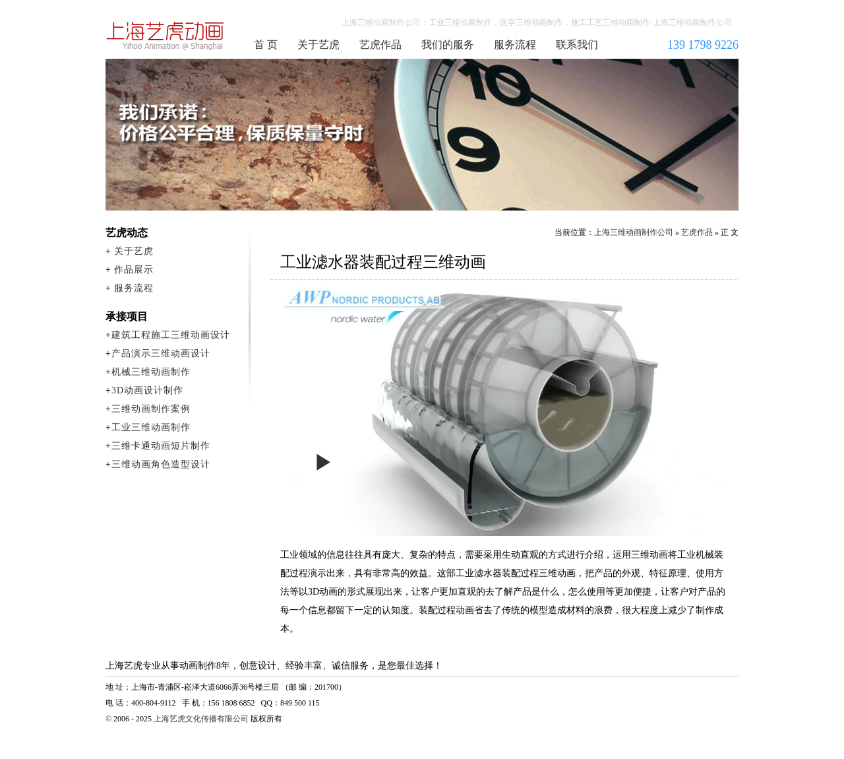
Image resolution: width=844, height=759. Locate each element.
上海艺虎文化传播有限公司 (201, 718)
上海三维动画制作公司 (166, 35)
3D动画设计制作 (147, 390)
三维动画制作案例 (151, 409)
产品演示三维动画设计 (160, 353)
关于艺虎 (318, 44)
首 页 (266, 44)
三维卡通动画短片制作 (160, 446)
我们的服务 (447, 44)
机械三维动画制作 (151, 372)
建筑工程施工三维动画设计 (170, 335)
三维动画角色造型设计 (160, 464)
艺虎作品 (380, 44)
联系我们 (577, 44)
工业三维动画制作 (151, 427)
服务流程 (515, 44)
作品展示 (134, 270)
